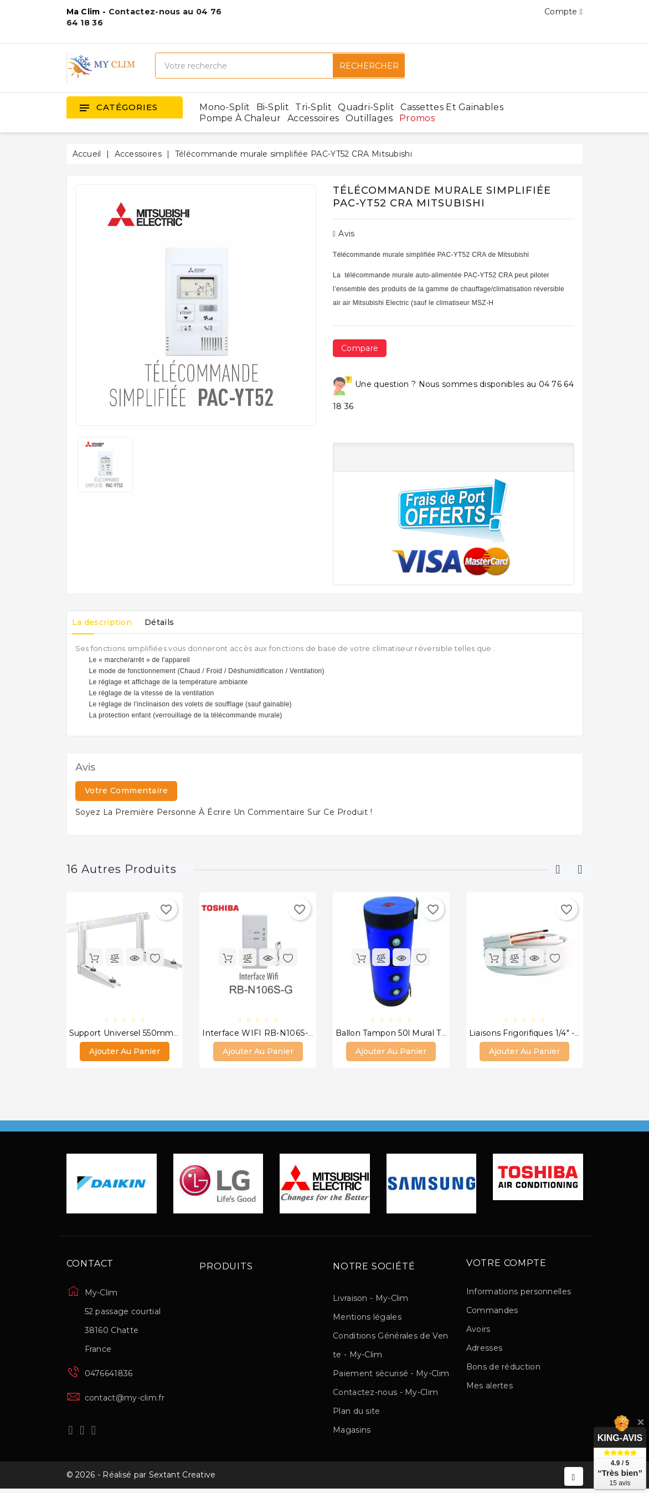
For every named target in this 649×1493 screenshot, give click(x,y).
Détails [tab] (168, 622)
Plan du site (356, 1413)
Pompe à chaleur (240, 118)
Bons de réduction (503, 1368)
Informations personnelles (518, 1293)
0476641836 (109, 1375)
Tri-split (313, 107)
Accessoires (313, 118)
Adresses (484, 1349)
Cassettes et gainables (451, 107)
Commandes (492, 1311)
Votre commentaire (126, 790)
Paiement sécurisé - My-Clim (391, 1375)
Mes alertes (489, 1387)
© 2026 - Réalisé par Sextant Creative (141, 1478)
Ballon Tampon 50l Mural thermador (408, 1034)
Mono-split (224, 107)
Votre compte (506, 1265)
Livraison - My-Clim (371, 1300)
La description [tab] (105, 622)
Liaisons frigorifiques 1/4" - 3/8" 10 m (542, 1034)
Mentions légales (367, 1319)
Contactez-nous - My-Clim (385, 1394)
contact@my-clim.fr (124, 1399)
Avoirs (478, 1330)
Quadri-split (366, 107)
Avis (344, 234)
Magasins (351, 1432)
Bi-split (272, 107)
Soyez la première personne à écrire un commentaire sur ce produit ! (224, 812)
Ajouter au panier (124, 1052)
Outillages (369, 118)
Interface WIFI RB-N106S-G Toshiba (274, 1034)
